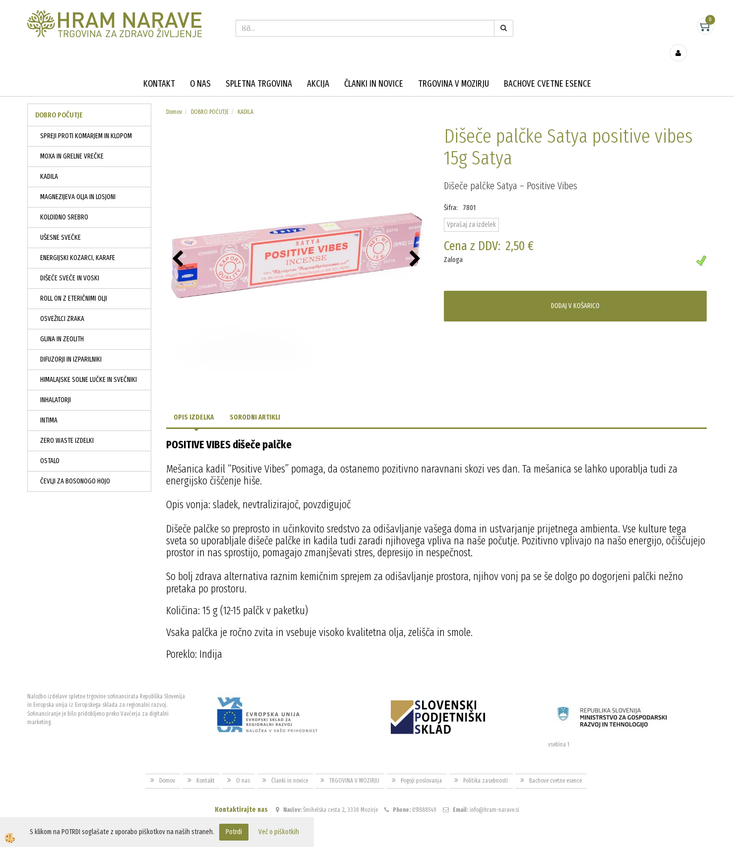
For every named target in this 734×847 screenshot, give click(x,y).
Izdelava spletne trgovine (356, 838)
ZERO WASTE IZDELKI (67, 426)
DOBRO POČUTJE (210, 97)
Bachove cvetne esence (547, 69)
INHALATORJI (55, 385)
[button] (416, 245)
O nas (200, 69)
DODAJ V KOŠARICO (575, 291)
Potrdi (234, 832)
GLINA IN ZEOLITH (62, 324)
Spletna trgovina (259, 69)
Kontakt (159, 69)
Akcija (318, 69)
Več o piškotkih (278, 832)
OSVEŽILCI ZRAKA (62, 304)
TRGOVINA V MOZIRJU (453, 69)
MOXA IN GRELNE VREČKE (72, 142)
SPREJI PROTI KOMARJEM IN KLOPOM (86, 121)
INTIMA (49, 406)
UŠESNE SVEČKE (60, 223)
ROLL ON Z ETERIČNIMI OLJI (73, 284)
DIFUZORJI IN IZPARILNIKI (71, 345)
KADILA (49, 162)
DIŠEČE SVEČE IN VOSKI (69, 264)
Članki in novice (373, 69)
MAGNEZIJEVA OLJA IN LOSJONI (78, 182)
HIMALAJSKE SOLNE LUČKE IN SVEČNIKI (88, 365)
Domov (174, 97)
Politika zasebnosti (485, 766)
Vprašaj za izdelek (471, 210)
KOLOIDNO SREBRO (64, 203)
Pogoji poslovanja (421, 766)
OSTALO (50, 446)
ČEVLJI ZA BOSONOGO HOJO (75, 467)
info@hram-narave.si (494, 795)
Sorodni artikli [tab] (255, 403)
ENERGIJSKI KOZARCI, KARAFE (77, 243)
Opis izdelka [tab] (194, 403)
